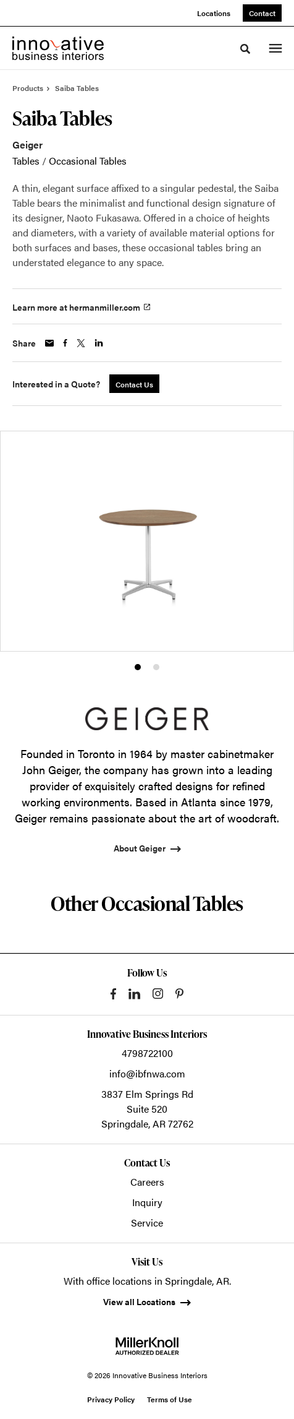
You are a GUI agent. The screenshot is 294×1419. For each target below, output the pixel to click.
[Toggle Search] (245, 49)
